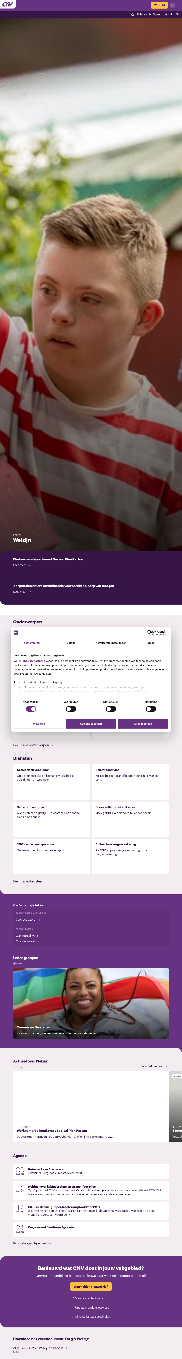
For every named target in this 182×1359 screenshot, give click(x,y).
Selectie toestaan (91, 723)
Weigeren (39, 723)
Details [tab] (71, 642)
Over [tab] (151, 642)
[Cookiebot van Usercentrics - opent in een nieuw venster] (152, 632)
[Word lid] (159, 5)
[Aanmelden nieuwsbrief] (91, 1286)
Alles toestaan (143, 723)
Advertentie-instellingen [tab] (111, 642)
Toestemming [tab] (31, 642)
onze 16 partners (33, 660)
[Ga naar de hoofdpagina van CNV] (7, 4)
